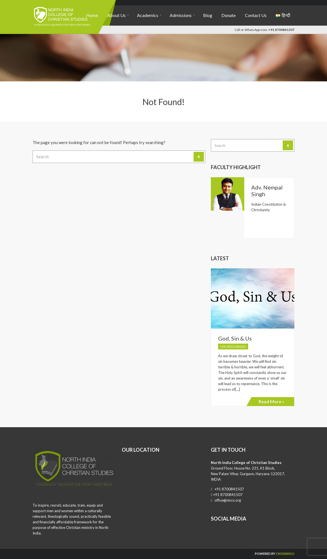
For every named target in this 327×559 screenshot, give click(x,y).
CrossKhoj (285, 553)
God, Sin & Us (235, 338)
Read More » (271, 401)
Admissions (181, 15)
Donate (228, 15)
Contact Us (256, 15)
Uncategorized (233, 346)
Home (92, 15)
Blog (207, 15)
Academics (147, 15)
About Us (116, 15)
